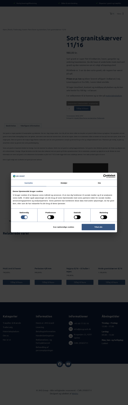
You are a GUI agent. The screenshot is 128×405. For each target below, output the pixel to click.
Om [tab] (99, 183)
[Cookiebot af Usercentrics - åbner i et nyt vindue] (105, 176)
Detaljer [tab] (64, 183)
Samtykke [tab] (29, 183)
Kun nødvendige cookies (63, 227)
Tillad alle (98, 227)
